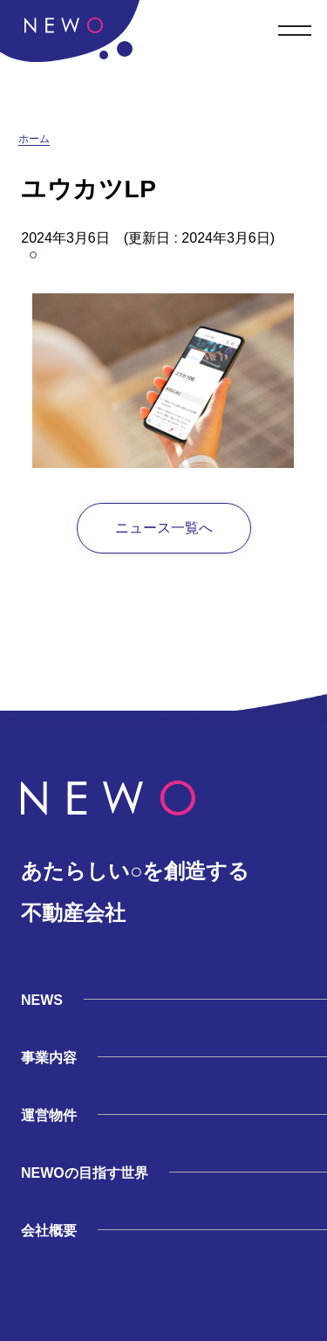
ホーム (34, 139)
